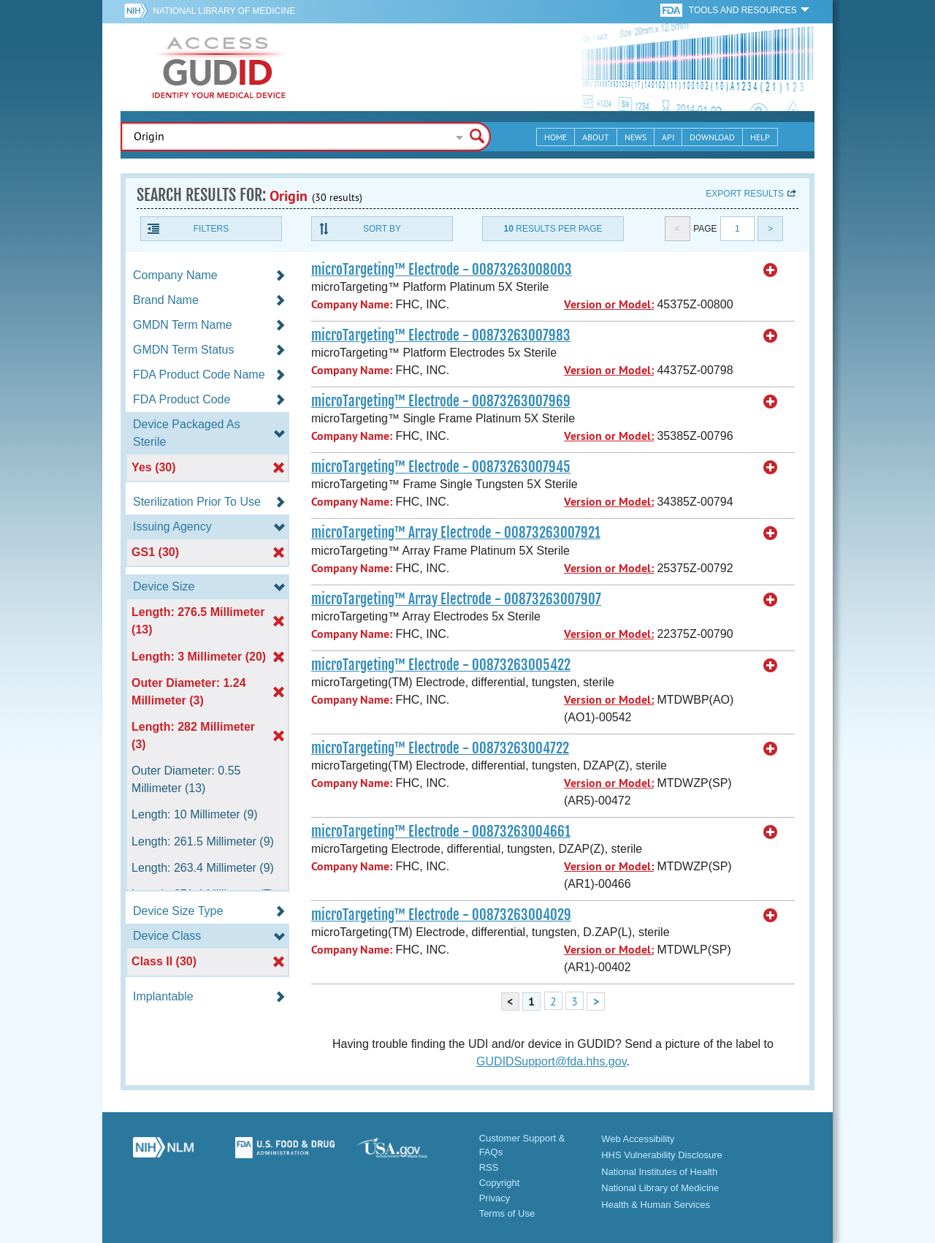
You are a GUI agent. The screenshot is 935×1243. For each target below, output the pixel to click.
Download (712, 137)
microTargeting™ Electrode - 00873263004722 (440, 748)
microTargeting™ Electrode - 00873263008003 (441, 269)
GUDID (219, 67)
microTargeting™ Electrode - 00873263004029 (441, 915)
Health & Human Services (655, 1204)
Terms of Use (507, 1213)
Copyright (499, 1182)
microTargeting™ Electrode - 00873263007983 (440, 335)
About (595, 137)
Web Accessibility (637, 1138)
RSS (489, 1167)
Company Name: (351, 304)
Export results (745, 194)
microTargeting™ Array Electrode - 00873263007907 (456, 599)
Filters (211, 229)
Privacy (495, 1198)
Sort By (382, 229)
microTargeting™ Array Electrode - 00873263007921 (455, 532)
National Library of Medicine (224, 11)
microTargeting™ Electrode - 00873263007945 (440, 467)
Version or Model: (609, 304)
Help (760, 137)
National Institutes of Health (659, 1171)
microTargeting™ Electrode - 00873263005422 (440, 665)
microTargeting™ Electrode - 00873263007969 (440, 401)
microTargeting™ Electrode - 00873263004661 (440, 831)
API (668, 137)
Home (555, 137)
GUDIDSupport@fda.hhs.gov (551, 1061)
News (635, 137)
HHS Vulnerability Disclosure (661, 1154)
